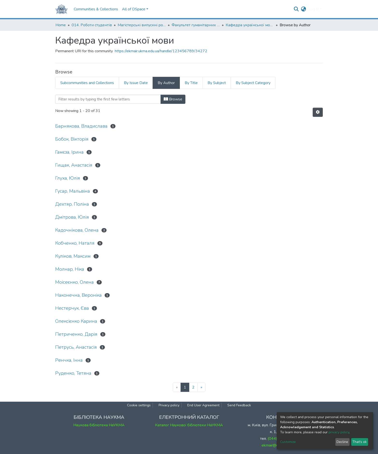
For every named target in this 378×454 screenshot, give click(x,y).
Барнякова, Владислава (81, 126)
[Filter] (108, 99)
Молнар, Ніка (69, 269)
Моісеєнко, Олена (74, 282)
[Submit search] (296, 9)
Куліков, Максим (73, 256)
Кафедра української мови (250, 25)
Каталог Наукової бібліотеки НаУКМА (189, 425)
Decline (342, 442)
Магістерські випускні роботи (142, 25)
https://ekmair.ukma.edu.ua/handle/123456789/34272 (161, 51)
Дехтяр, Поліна (72, 204)
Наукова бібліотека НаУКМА (99, 425)
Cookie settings (139, 405)
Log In (314, 9)
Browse (173, 99)
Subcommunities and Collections (87, 83)
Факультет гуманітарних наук (196, 25)
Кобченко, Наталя (74, 243)
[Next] (201, 387)
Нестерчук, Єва (72, 308)
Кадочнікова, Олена (77, 230)
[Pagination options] (318, 112)
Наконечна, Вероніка (78, 295)
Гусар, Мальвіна (72, 191)
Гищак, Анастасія (73, 165)
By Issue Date (136, 83)
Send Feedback (239, 405)
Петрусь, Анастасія (76, 347)
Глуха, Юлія (67, 178)
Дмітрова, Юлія (72, 217)
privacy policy (339, 432)
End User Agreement (203, 405)
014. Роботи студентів (92, 25)
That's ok (359, 442)
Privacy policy (169, 405)
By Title (191, 83)
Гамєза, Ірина (69, 152)
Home (60, 25)
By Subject (217, 83)
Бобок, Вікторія (71, 139)
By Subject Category (253, 83)
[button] (304, 9)
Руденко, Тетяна (73, 373)
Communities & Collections (96, 9)
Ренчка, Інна (69, 360)
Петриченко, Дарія (76, 334)
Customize (288, 442)
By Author (166, 83)
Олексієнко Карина (76, 321)
